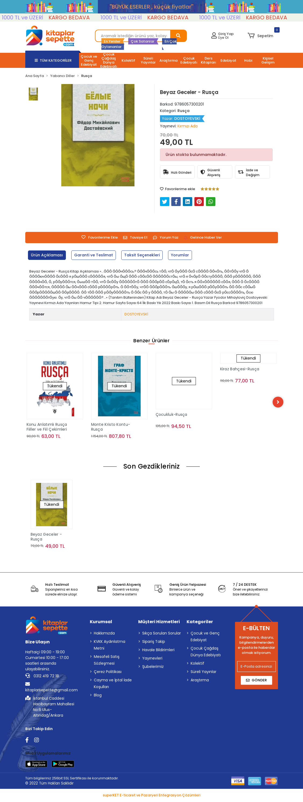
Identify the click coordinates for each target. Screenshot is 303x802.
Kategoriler (200, 623)
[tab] (48, 255)
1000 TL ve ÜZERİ (36, 17)
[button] (260, 36)
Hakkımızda (104, 634)
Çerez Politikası (108, 672)
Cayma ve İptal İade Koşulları (113, 684)
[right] (278, 402)
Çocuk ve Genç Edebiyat (205, 638)
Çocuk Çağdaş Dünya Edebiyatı (206, 653)
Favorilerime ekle (177, 188)
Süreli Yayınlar (203, 672)
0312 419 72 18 (42, 677)
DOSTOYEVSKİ (136, 314)
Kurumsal (101, 623)
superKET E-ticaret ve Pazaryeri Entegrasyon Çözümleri (151, 795)
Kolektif (197, 664)
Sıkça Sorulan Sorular (161, 634)
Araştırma (200, 681)
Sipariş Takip (153, 642)
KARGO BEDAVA (83, 17)
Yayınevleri (152, 659)
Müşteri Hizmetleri (159, 623)
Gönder (256, 681)
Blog (98, 696)
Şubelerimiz (153, 667)
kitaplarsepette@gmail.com (51, 688)
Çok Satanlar (142, 41)
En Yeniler (112, 41)
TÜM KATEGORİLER (53, 60)
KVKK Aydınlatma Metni (109, 646)
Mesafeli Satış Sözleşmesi (106, 661)
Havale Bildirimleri (158, 651)
